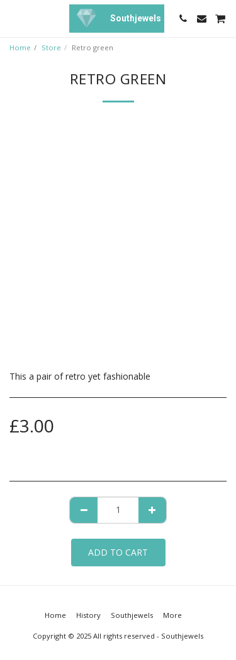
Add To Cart (118, 552)
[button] (14, 18)
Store (51, 47)
